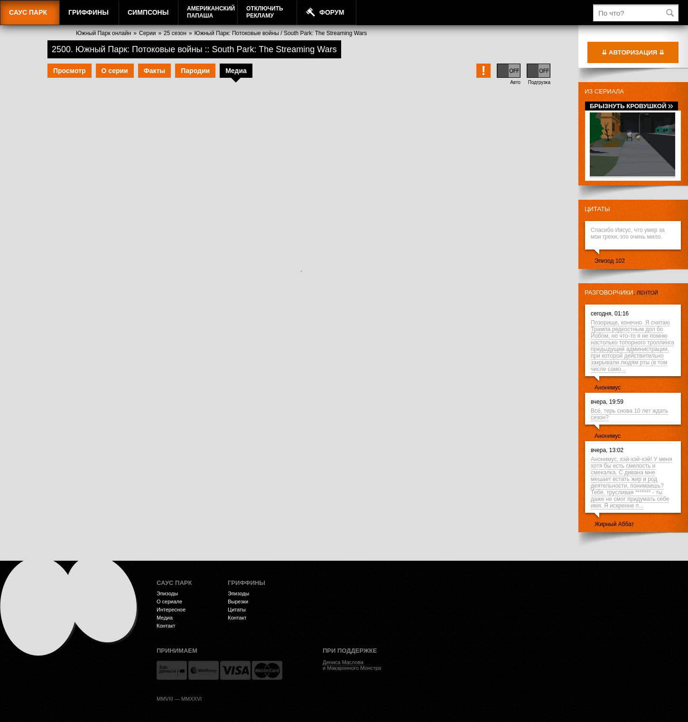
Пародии (195, 70)
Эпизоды (167, 593)
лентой (647, 293)
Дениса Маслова (343, 662)
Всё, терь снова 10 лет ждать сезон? (629, 414)
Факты (155, 70)
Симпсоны (148, 12)
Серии (147, 33)
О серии (115, 70)
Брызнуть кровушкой (631, 106)
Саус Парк (28, 12)
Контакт (166, 626)
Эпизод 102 (610, 261)
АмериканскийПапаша (211, 12)
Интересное (171, 609)
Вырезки (238, 601)
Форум (331, 12)
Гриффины (88, 12)
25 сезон (175, 33)
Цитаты (597, 209)
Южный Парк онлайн (103, 33)
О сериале (169, 601)
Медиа (236, 70)
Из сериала (604, 91)
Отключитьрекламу (264, 12)
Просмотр (69, 70)
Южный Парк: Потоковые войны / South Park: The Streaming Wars (281, 33)
